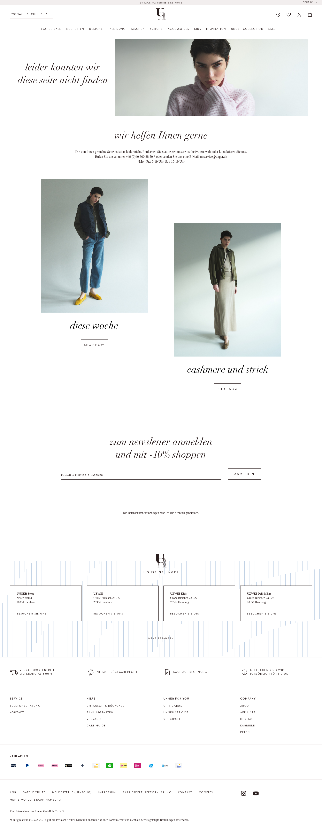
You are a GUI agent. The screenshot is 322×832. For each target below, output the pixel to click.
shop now (94, 344)
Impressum (107, 792)
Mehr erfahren (161, 638)
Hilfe (91, 698)
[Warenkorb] (308, 14)
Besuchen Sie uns (31, 613)
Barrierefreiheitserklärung (147, 792)
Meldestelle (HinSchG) (72, 792)
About (245, 705)
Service (16, 698)
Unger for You (176, 698)
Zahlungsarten (100, 712)
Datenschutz (34, 792)
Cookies (206, 792)
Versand (94, 718)
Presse (245, 732)
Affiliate (248, 712)
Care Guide (96, 725)
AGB (13, 792)
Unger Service (175, 712)
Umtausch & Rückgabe (106, 705)
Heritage (248, 718)
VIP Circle (172, 718)
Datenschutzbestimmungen (143, 512)
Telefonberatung (25, 705)
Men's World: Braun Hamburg (35, 799)
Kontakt (17, 712)
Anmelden (244, 474)
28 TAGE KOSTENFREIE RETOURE (161, 2)
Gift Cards (172, 705)
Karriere (247, 725)
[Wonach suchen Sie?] (31, 14)
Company (248, 698)
